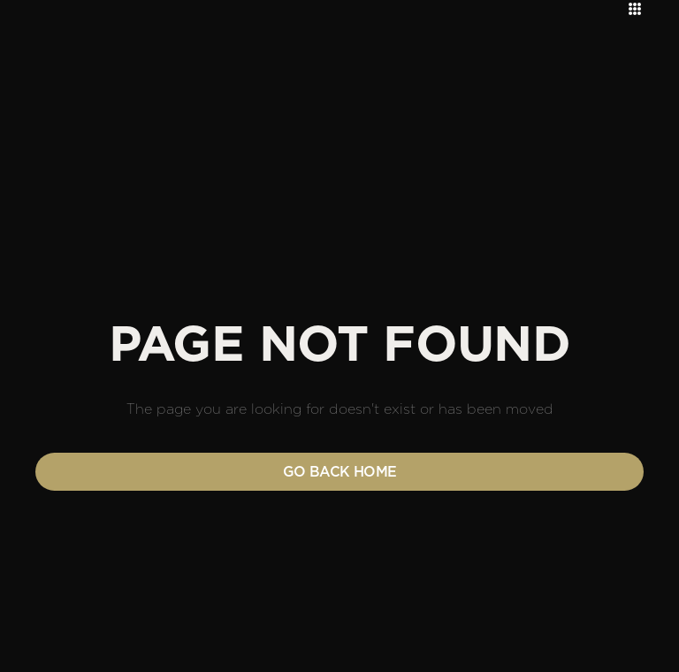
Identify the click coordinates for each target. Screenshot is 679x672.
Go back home (340, 471)
